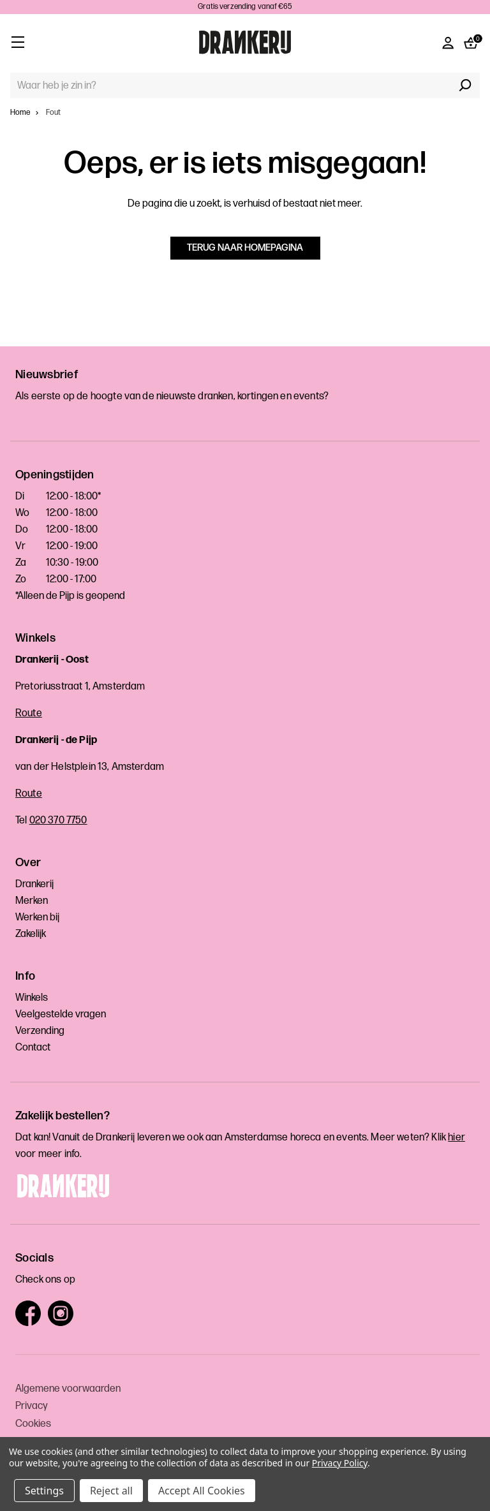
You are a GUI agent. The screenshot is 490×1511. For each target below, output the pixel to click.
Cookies (33, 1424)
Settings (44, 1491)
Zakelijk (30, 934)
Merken (31, 901)
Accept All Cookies (201, 1491)
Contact (32, 1048)
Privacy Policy (340, 1463)
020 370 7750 (58, 820)
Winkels (31, 998)
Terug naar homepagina (245, 248)
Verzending (39, 1031)
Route (28, 713)
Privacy (31, 1406)
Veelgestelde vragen (60, 1014)
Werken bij (37, 917)
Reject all (111, 1491)
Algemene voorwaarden (68, 1389)
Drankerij (34, 884)
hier (456, 1137)
